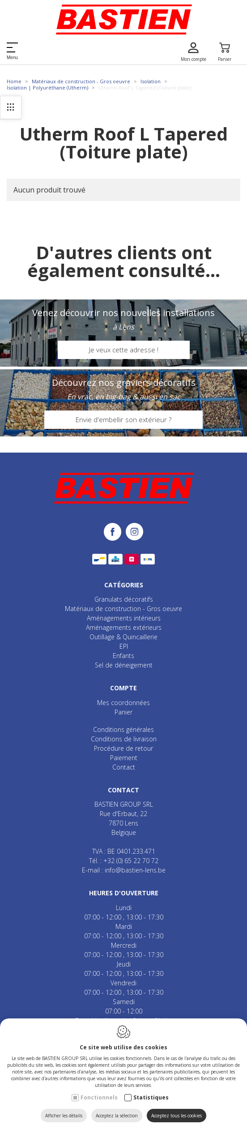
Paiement (123, 757)
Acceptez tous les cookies (176, 1115)
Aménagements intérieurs (124, 618)
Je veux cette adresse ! (123, 349)
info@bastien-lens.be (135, 870)
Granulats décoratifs (123, 599)
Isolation (151, 81)
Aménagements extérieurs (124, 627)
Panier (123, 712)
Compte (123, 688)
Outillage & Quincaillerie (123, 637)
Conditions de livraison (124, 739)
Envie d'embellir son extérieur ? (123, 419)
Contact (123, 767)
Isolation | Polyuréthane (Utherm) (47, 87)
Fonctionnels (99, 1097)
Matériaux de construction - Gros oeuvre (81, 81)
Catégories (123, 585)
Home (14, 81)
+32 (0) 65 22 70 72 (130, 860)
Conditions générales (123, 729)
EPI (123, 646)
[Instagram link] (134, 532)
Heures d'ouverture (123, 893)
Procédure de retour (123, 748)
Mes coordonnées (123, 702)
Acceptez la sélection (117, 1115)
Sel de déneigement (124, 665)
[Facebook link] (115, 532)
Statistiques (151, 1097)
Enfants (123, 655)
